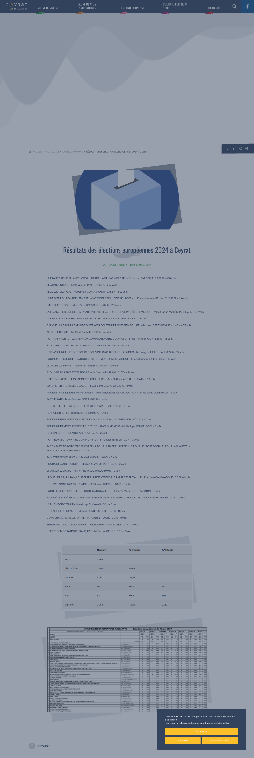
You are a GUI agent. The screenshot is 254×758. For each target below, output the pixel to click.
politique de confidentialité (214, 722)
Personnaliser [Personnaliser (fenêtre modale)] (220, 740)
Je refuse (182, 740)
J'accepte (201, 731)
